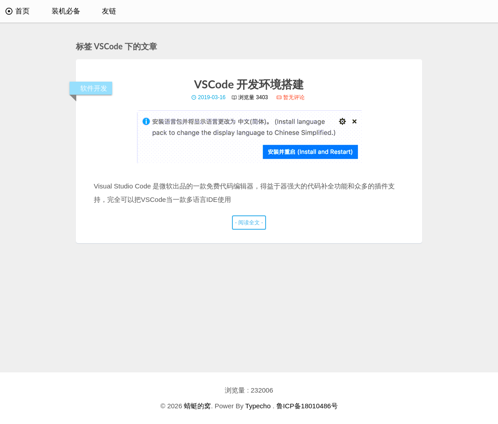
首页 (17, 11)
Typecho (258, 406)
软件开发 (93, 88)
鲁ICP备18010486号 (307, 406)
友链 (109, 11)
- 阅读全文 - (249, 222)
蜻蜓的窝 (197, 406)
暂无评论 (290, 97)
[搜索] (478, 11)
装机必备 (66, 11)
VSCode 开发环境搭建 (249, 84)
